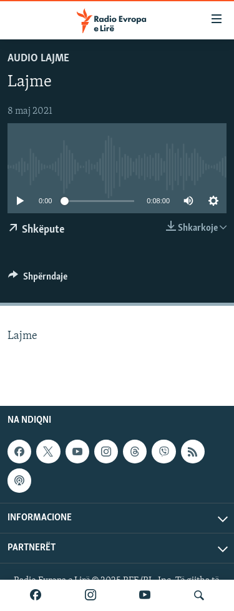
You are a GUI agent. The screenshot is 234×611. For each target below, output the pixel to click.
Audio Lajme (38, 58)
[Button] (37, 279)
